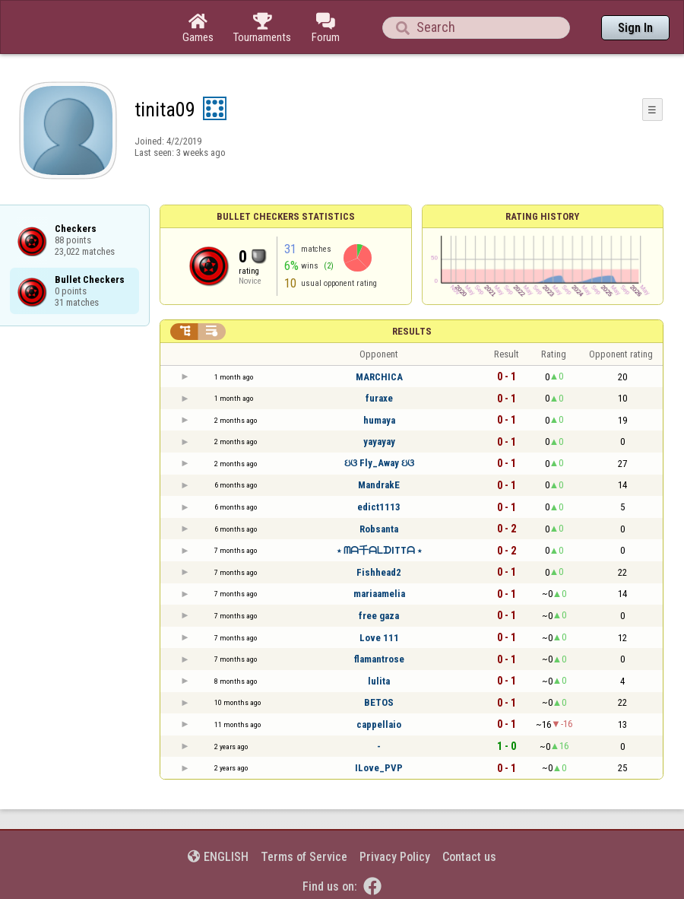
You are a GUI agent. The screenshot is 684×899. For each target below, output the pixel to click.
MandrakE (379, 485)
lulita (379, 681)
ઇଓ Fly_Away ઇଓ (379, 463)
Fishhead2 (378, 572)
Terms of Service (304, 857)
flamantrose (379, 659)
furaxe (379, 398)
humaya (379, 420)
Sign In (635, 28)
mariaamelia (379, 593)
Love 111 (379, 637)
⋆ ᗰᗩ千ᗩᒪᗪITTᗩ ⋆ (379, 550)
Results (412, 331)
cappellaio (378, 724)
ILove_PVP (379, 768)
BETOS (379, 702)
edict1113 (379, 507)
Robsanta (378, 529)
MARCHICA (379, 377)
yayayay (379, 441)
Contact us (469, 857)
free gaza (379, 615)
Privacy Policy (394, 857)
